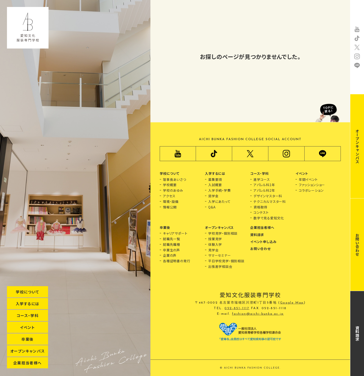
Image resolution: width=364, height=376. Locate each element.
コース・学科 (27, 315)
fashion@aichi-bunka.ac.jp (258, 314)
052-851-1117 (236, 308)
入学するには (27, 303)
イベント (27, 327)
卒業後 (27, 339)
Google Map (292, 303)
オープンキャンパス (27, 351)
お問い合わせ (357, 244)
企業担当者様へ (27, 363)
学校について (27, 292)
